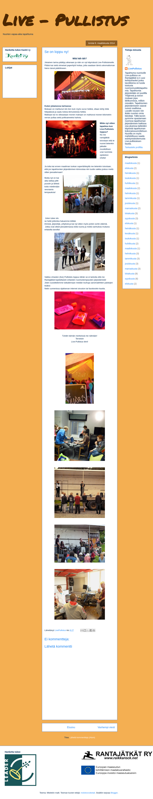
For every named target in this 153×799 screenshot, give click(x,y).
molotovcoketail (88, 793)
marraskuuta (131, 208)
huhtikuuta (130, 183)
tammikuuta (130, 198)
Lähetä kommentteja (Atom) (82, 737)
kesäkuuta (130, 233)
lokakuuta (129, 213)
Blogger (114, 793)
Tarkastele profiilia (134, 147)
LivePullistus (135, 68)
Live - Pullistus (65, 19)
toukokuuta (130, 178)
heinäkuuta (130, 173)
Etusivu (71, 727)
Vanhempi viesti (106, 727)
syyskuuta (130, 218)
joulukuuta (130, 203)
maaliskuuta (131, 163)
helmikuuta (130, 193)
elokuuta (129, 168)
